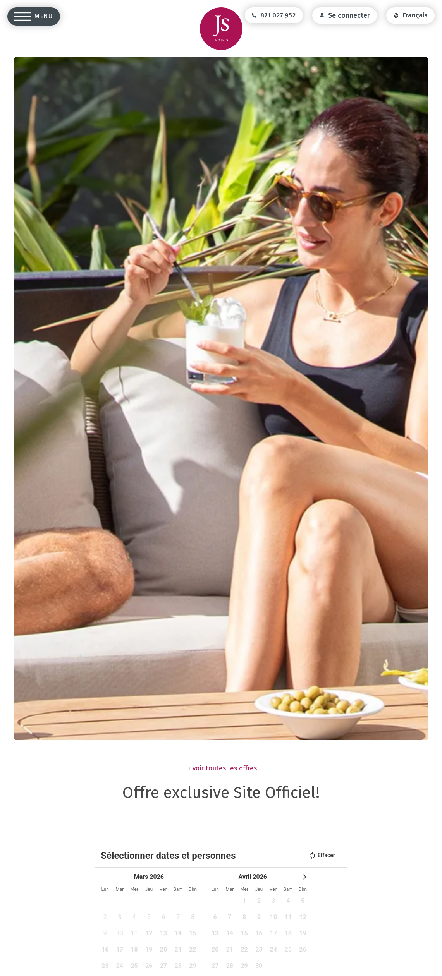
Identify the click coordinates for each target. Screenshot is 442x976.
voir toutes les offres (225, 768)
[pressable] (193, 919)
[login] (344, 15)
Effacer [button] (321, 855)
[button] (304, 877)
